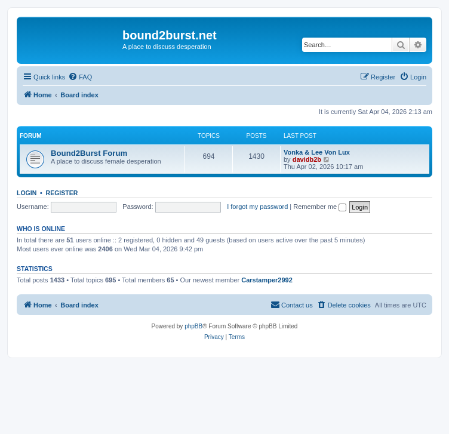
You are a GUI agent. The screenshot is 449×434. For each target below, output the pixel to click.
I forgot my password (257, 206)
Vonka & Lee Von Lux (317, 152)
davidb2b (307, 159)
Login (26, 192)
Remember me (319, 206)
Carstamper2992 (267, 280)
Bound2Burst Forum (89, 153)
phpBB (193, 326)
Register (62, 192)
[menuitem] (80, 77)
